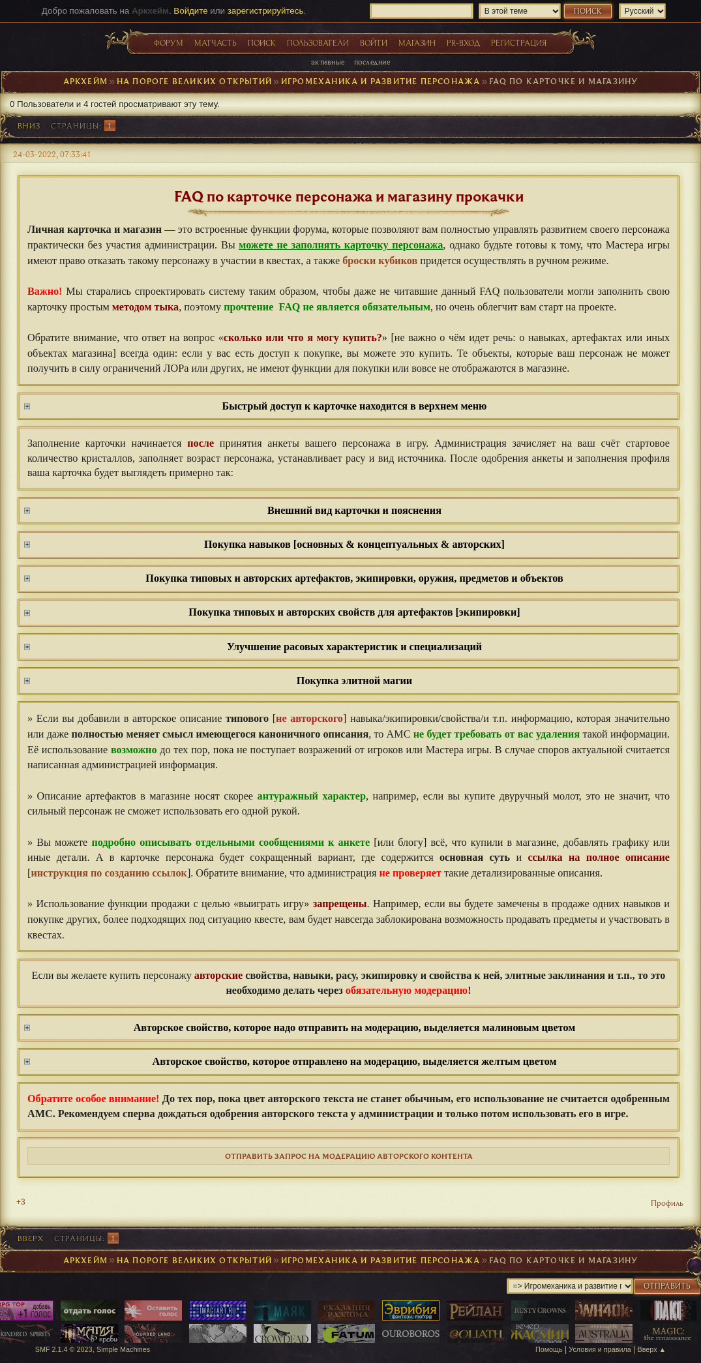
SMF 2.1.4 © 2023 (64, 1349)
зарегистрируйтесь (266, 11)
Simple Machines (123, 1349)
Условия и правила (600, 1349)
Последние (372, 62)
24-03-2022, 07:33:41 (52, 154)
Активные (328, 62)
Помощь (549, 1349)
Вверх (31, 1238)
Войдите (190, 11)
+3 (20, 1201)
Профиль (667, 1202)
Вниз (29, 125)
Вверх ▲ (652, 1349)
